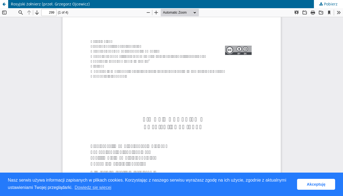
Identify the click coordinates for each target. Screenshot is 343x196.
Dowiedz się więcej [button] (92, 187)
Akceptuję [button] (316, 184)
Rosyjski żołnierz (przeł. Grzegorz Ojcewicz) (50, 4)
